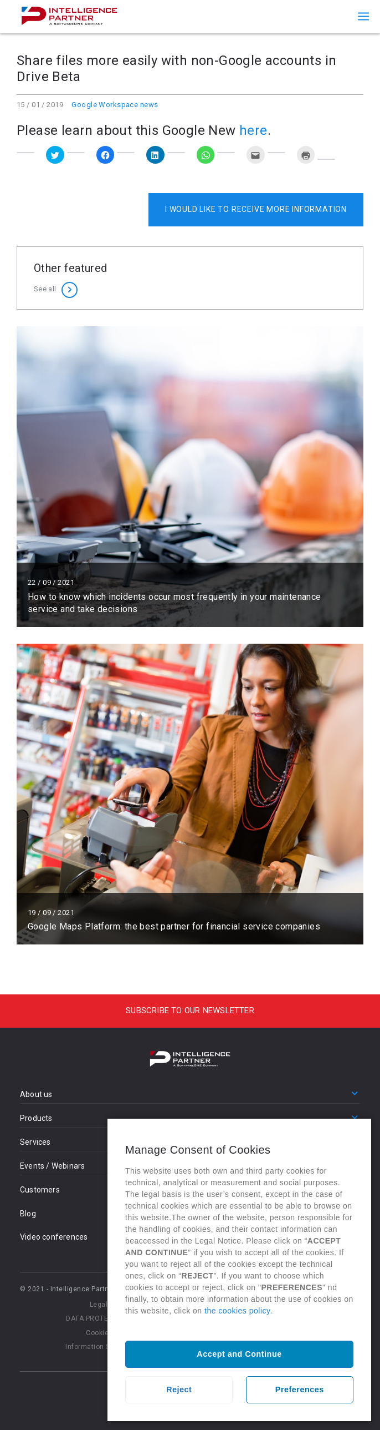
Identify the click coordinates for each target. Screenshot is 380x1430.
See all (45, 289)
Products (36, 1118)
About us (36, 1094)
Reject (179, 1389)
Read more (190, 476)
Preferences (299, 1389)
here (253, 130)
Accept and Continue (239, 1354)
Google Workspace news (114, 104)
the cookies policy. (238, 1310)
